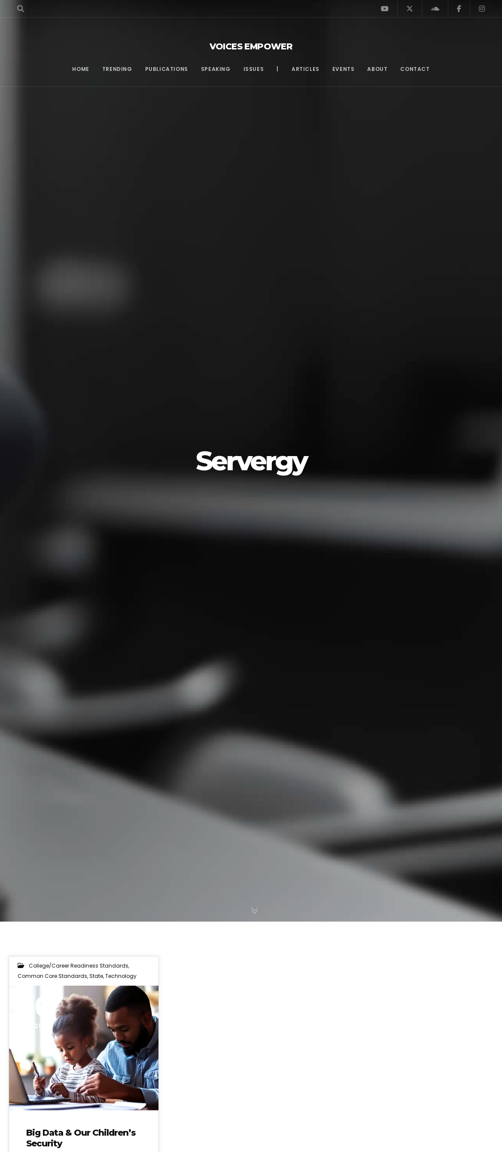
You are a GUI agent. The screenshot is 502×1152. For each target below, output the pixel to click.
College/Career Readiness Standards (78, 965)
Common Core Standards (52, 976)
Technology (121, 976)
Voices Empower (251, 46)
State (96, 976)
